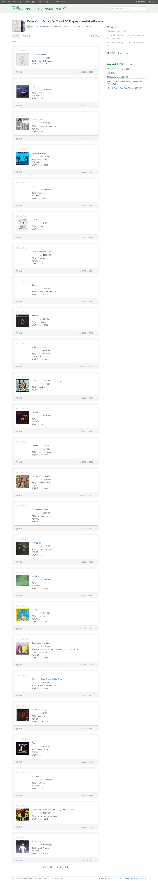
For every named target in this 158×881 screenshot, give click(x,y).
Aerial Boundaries (39, 347)
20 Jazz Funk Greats (40, 510)
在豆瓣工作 (109, 879)
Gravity (34, 610)
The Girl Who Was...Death (42, 252)
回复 (20, 72)
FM (52, 2)
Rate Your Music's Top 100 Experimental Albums (125, 81)
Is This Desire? (38, 776)
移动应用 (142, 879)
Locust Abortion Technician (42, 476)
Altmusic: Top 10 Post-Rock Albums (120, 88)
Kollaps (35, 285)
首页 (40, 9)
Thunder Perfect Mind (40, 446)
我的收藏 (110, 73)
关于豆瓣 (100, 879)
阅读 (46, 2)
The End (35, 412)
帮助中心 (134, 879)
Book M (35, 316)
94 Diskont (36, 576)
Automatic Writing (39, 153)
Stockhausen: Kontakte (41, 643)
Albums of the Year (114, 69)
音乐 (21, 2)
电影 (15, 2)
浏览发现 (49, 9)
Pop (33, 743)
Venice (34, 86)
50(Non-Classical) (113, 77)
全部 (16, 42)
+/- (33, 186)
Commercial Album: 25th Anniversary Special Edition (52, 810)
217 (23, 36)
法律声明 (126, 879)
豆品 (63, 2)
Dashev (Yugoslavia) (43, 26)
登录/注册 (151, 2)
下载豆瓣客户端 (139, 2)
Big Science (36, 841)
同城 (33, 2)
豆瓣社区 (24, 8)
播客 (27, 2)
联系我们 (118, 879)
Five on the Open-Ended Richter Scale (47, 679)
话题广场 (60, 9)
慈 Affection (36, 543)
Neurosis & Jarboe (39, 55)
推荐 (92, 36)
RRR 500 (35, 220)
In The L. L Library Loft (41, 710)
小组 (40, 2)
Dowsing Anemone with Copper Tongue (47, 381)
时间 (57, 2)
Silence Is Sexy (38, 120)
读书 (9, 2)
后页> (67, 867)
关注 (17, 36)
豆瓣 (3, 2)
